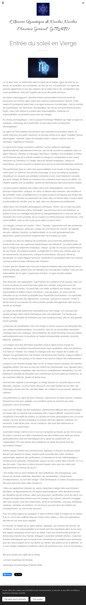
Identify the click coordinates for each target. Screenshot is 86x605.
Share (7, 574)
